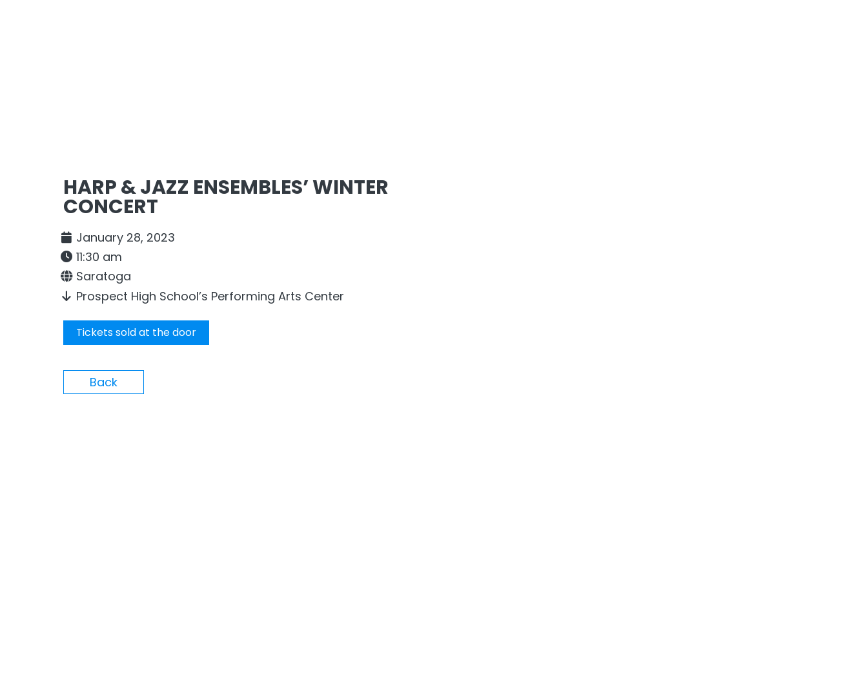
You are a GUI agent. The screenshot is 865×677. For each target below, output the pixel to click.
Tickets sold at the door (136, 332)
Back (103, 382)
